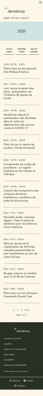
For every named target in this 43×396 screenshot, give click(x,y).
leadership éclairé (21, 50)
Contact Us (24, 18)
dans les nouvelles (34, 50)
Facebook (16, 381)
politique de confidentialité (15, 365)
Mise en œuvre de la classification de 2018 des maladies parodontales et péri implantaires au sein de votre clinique (20, 250)
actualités (8, 344)
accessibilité (9, 360)
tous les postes (9, 50)
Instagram (21, 386)
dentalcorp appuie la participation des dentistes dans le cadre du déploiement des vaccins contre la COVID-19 (20, 121)
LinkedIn (29, 381)
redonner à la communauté (15, 349)
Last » (27, 310)
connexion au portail (12, 339)
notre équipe (9, 355)
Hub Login (15, 18)
